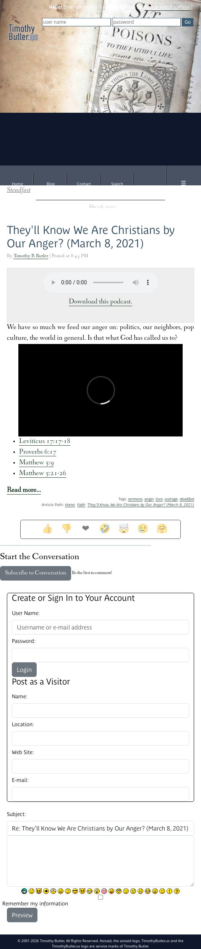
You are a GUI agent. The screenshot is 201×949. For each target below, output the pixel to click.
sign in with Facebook (167, 7)
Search (117, 184)
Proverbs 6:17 (37, 452)
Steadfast (19, 190)
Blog (51, 184)
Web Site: (23, 752)
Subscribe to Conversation (35, 573)
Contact (84, 184)
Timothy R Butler (30, 256)
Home (17, 184)
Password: (24, 641)
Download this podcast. (100, 302)
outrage (171, 499)
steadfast (187, 499)
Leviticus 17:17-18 (44, 441)
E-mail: (20, 780)
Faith (81, 505)
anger (149, 499)
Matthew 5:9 (36, 463)
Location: (23, 724)
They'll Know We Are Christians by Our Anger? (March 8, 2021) (141, 505)
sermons (135, 499)
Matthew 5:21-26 (42, 473)
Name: (20, 696)
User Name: (26, 613)
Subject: (16, 814)
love (159, 499)
